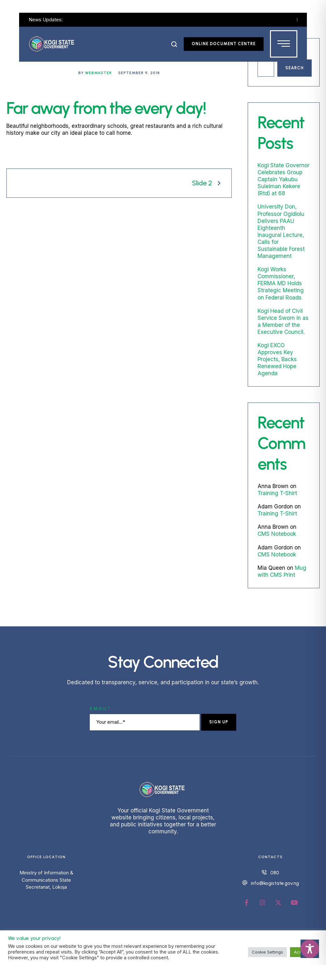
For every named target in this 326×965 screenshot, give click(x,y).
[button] (174, 44)
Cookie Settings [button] (267, 952)
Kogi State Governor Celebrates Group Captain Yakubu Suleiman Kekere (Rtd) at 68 (283, 179)
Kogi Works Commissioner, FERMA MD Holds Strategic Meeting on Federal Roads (281, 283)
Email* (100, 709)
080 (274, 873)
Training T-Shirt (277, 493)
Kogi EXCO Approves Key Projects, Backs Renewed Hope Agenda (277, 359)
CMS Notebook (277, 534)
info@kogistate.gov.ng (275, 883)
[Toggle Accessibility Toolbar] (310, 949)
